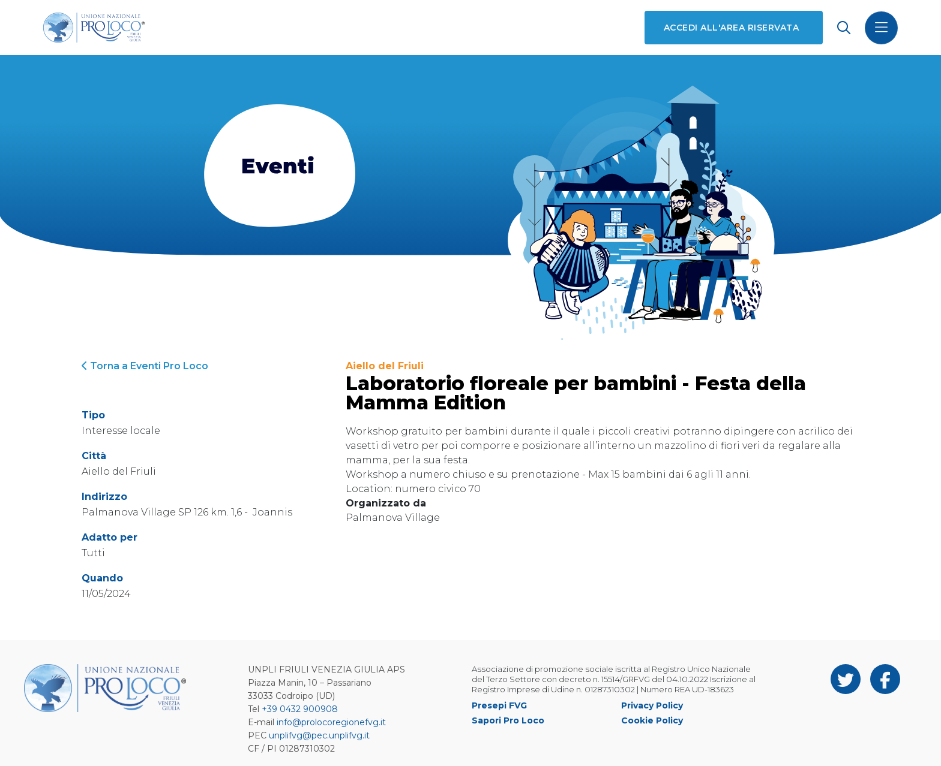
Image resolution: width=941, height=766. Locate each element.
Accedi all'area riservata (731, 27)
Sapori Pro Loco (508, 720)
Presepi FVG (499, 705)
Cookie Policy (652, 720)
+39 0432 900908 (300, 709)
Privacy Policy (652, 705)
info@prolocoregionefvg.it (331, 722)
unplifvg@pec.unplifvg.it (319, 735)
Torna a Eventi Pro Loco (145, 366)
